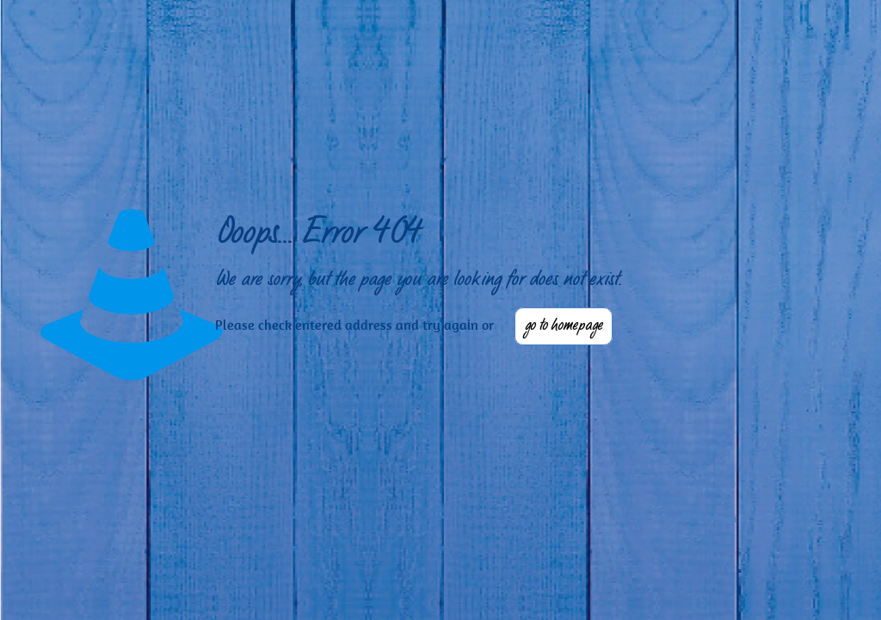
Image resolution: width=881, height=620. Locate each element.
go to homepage (563, 326)
